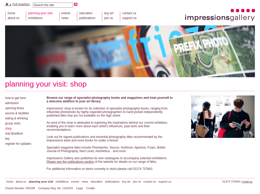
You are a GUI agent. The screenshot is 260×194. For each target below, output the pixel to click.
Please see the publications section (70, 162)
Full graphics (21, 4)
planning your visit (35, 84)
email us (247, 181)
